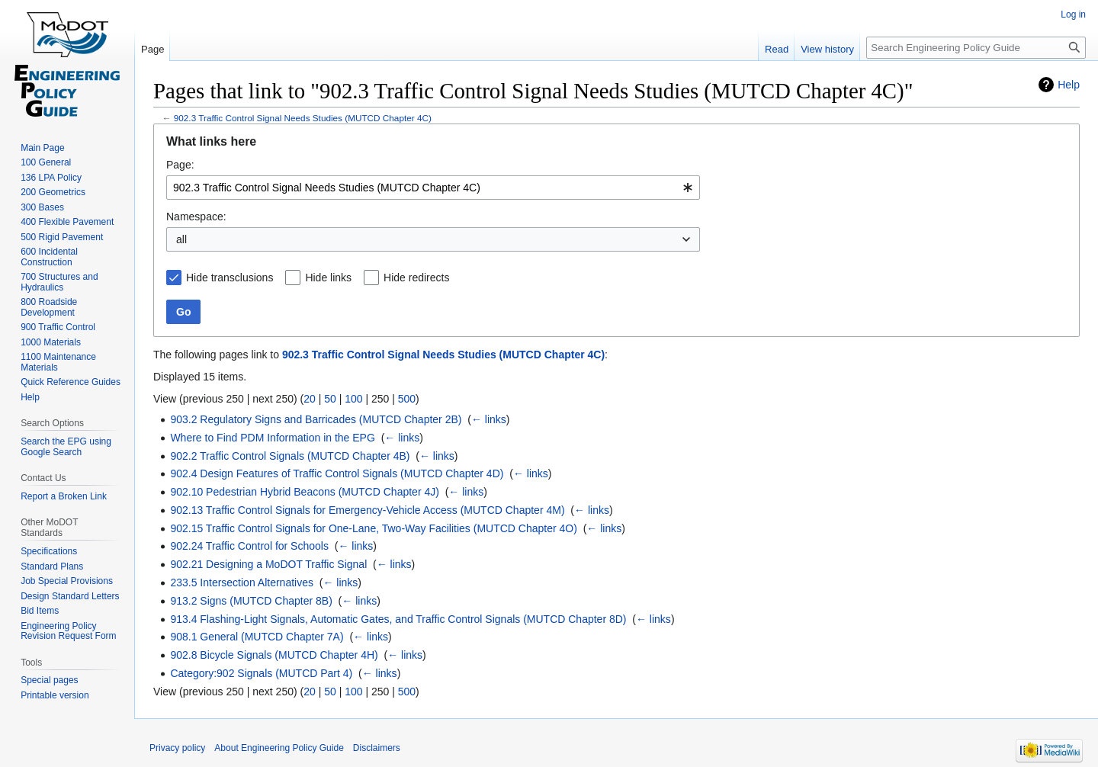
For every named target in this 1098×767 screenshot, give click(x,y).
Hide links (328, 277)
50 (330, 399)
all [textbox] (181, 239)
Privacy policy (177, 748)
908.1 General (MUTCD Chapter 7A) (256, 637)
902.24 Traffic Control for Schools (249, 546)
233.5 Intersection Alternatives (241, 582)
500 (407, 399)
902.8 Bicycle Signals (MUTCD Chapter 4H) (273, 655)
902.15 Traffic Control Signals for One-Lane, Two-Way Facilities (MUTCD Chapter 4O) (373, 528)
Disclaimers (376, 748)
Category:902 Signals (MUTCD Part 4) (261, 673)
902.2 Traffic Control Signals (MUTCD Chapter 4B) (289, 456)
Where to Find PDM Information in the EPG (272, 438)
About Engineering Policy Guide (278, 748)
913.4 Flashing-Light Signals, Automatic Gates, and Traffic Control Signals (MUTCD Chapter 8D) (398, 619)
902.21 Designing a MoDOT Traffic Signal (268, 564)
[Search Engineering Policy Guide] (976, 48)
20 (309, 399)
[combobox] (433, 187)
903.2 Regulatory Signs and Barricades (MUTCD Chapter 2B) (315, 419)
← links (488, 419)
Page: (180, 165)
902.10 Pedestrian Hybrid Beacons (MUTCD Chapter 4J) (304, 492)
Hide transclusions (229, 277)
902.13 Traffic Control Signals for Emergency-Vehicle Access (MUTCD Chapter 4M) (367, 510)
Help (1069, 85)
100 (353, 399)
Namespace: (196, 216)
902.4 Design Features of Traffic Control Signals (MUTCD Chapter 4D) (336, 473)
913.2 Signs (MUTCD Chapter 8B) (251, 601)
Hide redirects (416, 277)
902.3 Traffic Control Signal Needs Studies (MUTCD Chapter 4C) (303, 118)
